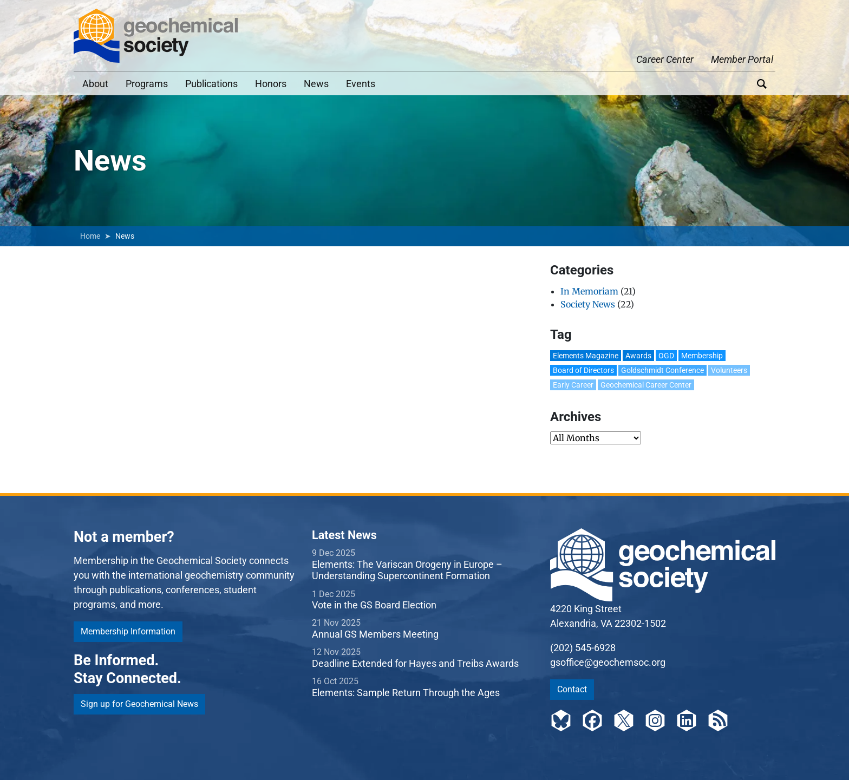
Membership (702, 355)
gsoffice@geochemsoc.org (607, 662)
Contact (572, 689)
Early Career (573, 385)
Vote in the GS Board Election (374, 605)
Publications (211, 83)
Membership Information (128, 631)
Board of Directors (583, 370)
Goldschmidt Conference (662, 370)
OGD (666, 355)
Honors (270, 83)
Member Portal (742, 59)
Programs (147, 83)
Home (90, 236)
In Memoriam (589, 291)
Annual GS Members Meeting (375, 634)
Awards (638, 355)
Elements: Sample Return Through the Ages (406, 692)
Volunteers (729, 370)
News (316, 83)
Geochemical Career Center (645, 385)
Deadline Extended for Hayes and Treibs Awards (415, 663)
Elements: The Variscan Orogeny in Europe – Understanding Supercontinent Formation (407, 570)
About (95, 83)
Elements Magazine (585, 355)
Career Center (665, 59)
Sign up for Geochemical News (139, 704)
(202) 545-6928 (583, 647)
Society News (587, 304)
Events (360, 83)
